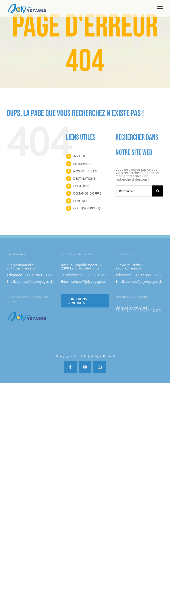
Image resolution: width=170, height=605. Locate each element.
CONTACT (80, 201)
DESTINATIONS (84, 178)
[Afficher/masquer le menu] (160, 8)
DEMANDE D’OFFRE (87, 193)
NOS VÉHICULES (85, 171)
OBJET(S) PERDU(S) (86, 208)
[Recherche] (157, 191)
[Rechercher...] (134, 191)
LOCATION (81, 186)
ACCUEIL (79, 156)
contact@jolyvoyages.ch (35, 281)
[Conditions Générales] (85, 300)
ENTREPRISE (82, 164)
